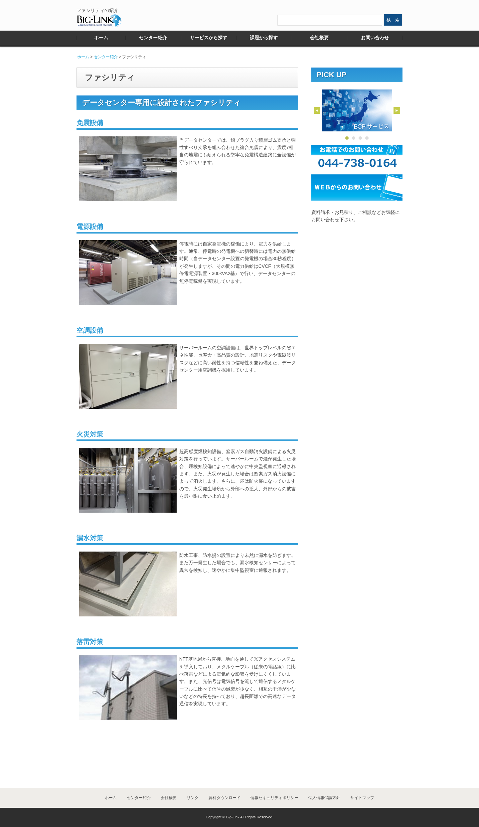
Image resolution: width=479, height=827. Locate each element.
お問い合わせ (375, 37)
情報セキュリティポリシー (274, 797)
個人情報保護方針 (324, 797)
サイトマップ (362, 797)
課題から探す (264, 37)
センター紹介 (153, 37)
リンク (193, 797)
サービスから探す (208, 37)
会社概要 (319, 37)
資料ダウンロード (224, 797)
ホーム (101, 37)
